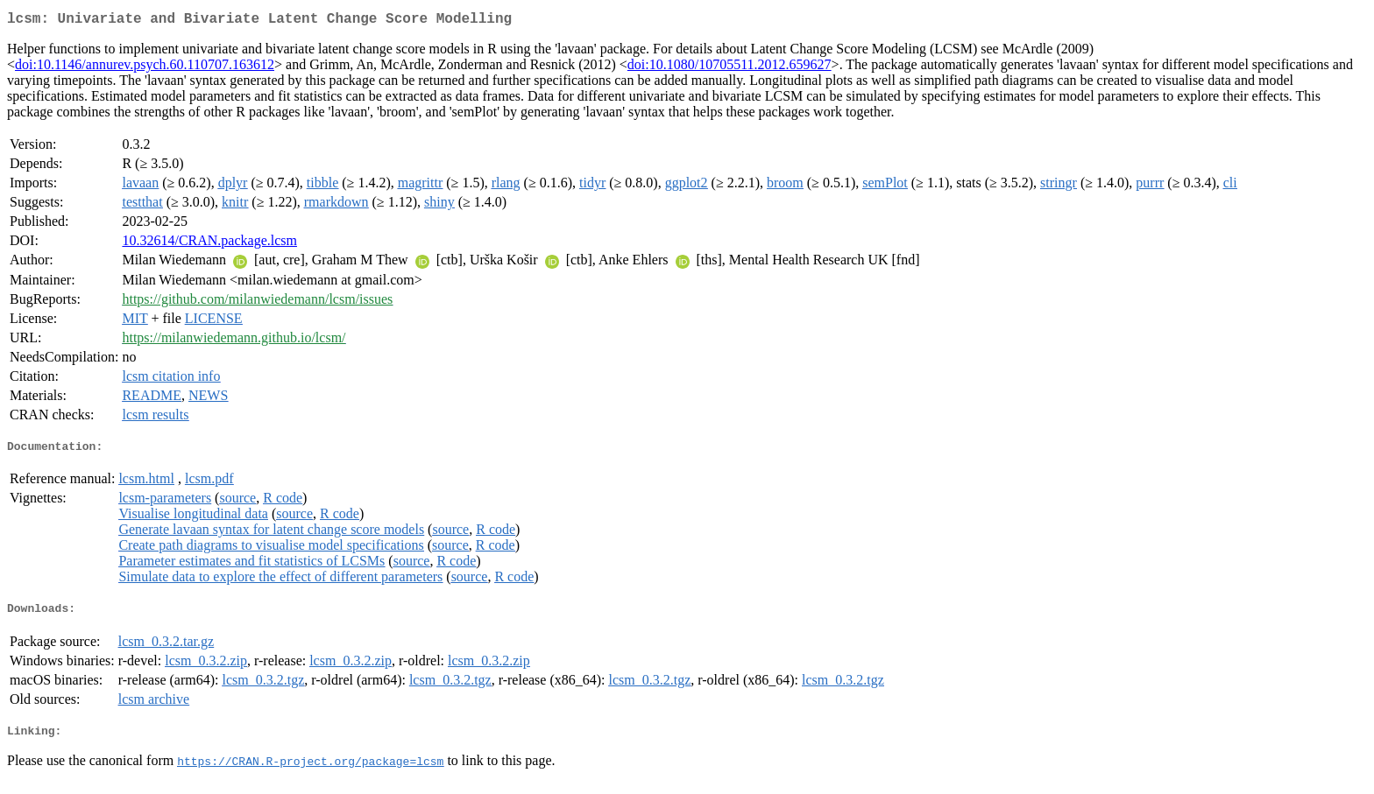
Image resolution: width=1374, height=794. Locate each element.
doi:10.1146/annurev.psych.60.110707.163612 (144, 67)
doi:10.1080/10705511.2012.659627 (729, 67)
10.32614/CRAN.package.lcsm (209, 243)
